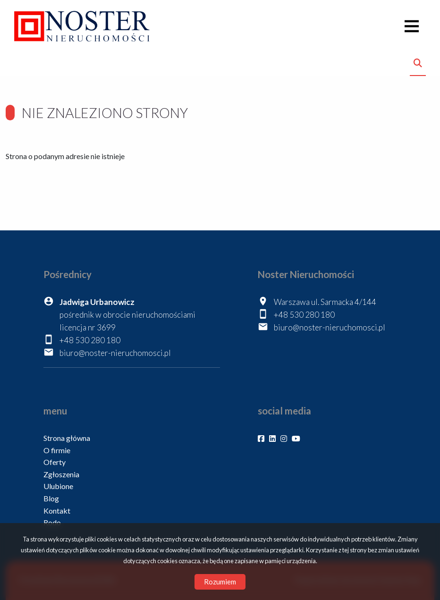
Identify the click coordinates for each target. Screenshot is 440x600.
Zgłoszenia (61, 474)
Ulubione (58, 486)
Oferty (54, 461)
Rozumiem (220, 581)
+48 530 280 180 (89, 340)
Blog (51, 498)
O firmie (56, 450)
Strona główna (66, 437)
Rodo (52, 522)
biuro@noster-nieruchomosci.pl (115, 353)
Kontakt (56, 510)
